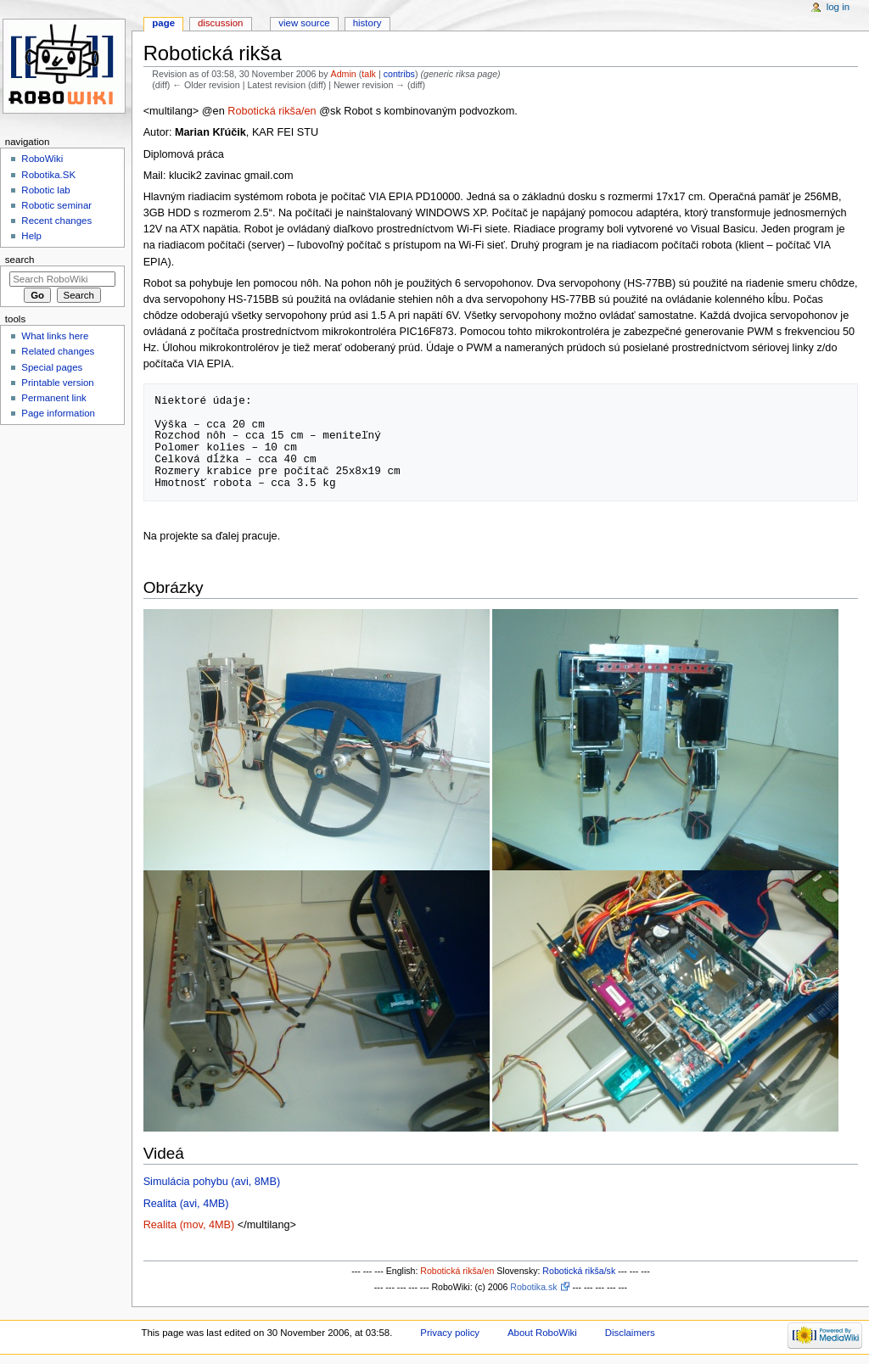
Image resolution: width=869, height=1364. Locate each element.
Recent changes (56, 220)
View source (303, 23)
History (367, 23)
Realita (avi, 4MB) (186, 1204)
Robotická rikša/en (271, 111)
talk (369, 74)
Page (163, 23)
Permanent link (53, 398)
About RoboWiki (542, 1333)
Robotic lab (45, 190)
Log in (838, 7)
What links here (54, 336)
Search (20, 259)
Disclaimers (630, 1333)
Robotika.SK (48, 175)
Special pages (51, 367)
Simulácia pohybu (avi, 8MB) (211, 1182)
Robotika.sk (533, 1287)
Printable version (57, 382)
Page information (58, 413)
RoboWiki (42, 159)
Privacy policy (449, 1333)
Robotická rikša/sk (578, 1271)
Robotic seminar (56, 205)
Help (31, 236)
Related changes (57, 351)
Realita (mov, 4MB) (189, 1225)
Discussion (220, 23)
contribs (399, 74)
